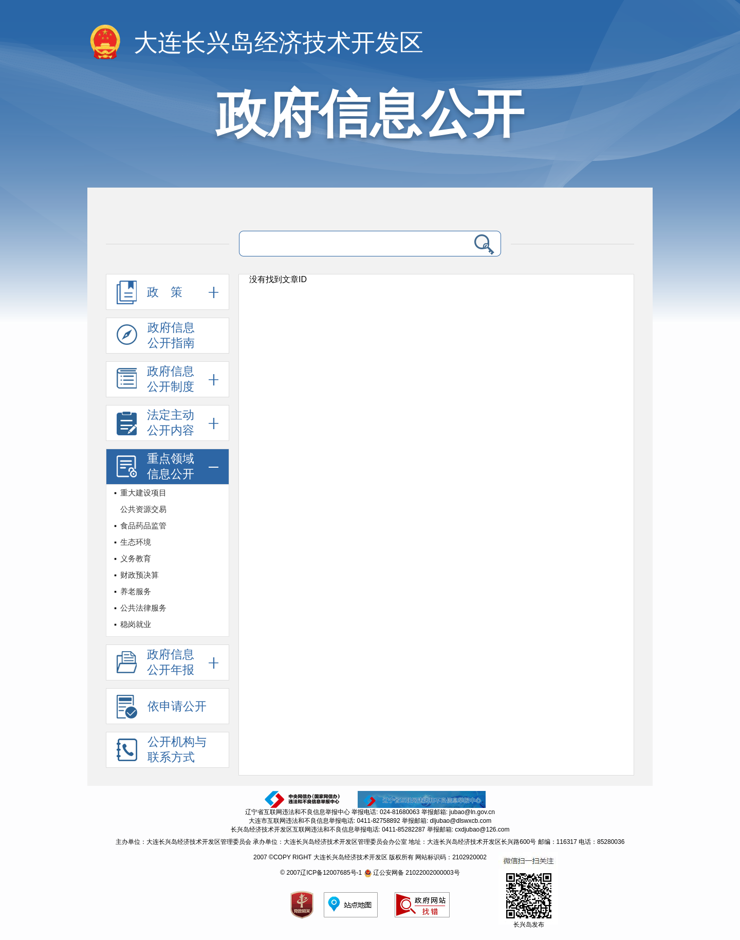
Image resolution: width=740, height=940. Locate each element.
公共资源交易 (143, 509)
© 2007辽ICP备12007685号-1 (321, 872)
